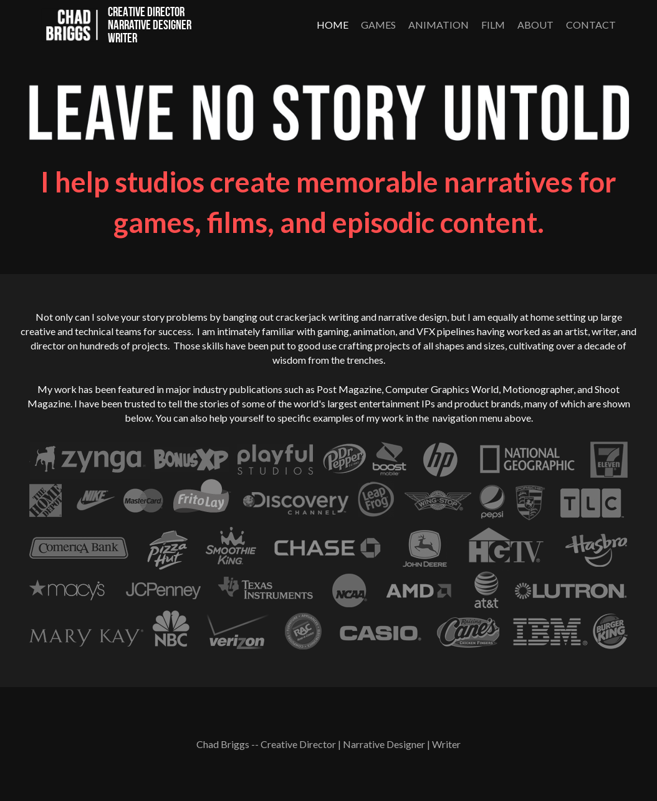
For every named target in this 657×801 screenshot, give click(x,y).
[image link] (69, 23)
